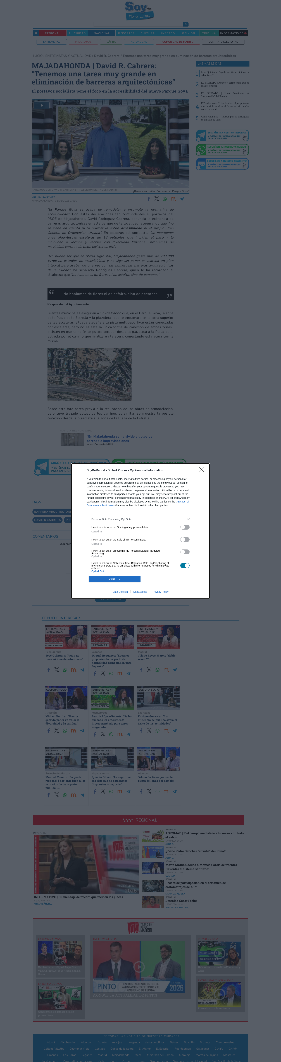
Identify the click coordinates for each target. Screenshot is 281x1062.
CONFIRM (114, 579)
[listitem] (140, 519)
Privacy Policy (160, 591)
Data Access (140, 591)
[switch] (185, 527)
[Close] (202, 470)
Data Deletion (120, 591)
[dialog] (140, 531)
